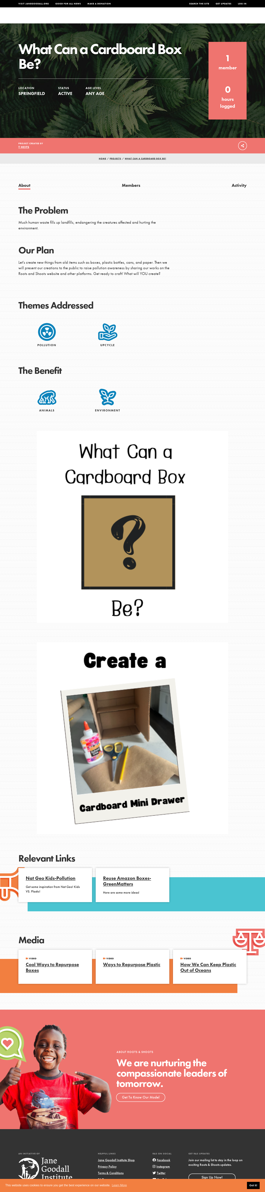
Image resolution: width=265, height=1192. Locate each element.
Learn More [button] (119, 1185)
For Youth (105, 18)
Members (131, 193)
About (84, 18)
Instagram (161, 1174)
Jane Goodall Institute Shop (116, 1167)
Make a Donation (99, 3)
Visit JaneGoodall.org (33, 3)
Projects (189, 18)
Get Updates (224, 3)
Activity (239, 193)
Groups (209, 18)
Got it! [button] (253, 1185)
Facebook (161, 1167)
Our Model (164, 18)
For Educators (135, 18)
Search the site (199, 3)
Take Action (234, 17)
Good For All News (68, 3)
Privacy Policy (107, 1174)
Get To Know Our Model (140, 1104)
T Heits (23, 155)
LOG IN (242, 3)
